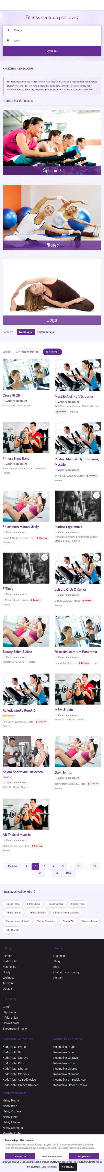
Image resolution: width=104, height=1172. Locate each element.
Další (68, 873)
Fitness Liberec (13, 912)
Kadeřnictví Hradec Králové (20, 1085)
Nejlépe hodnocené (27, 352)
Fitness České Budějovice (66, 912)
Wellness (8, 977)
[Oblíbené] (44, 364)
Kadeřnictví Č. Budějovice (19, 1079)
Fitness (7, 955)
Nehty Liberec (12, 1122)
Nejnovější (26, 332)
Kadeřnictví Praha (14, 1046)
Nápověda (9, 1012)
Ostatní (7, 988)
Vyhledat (52, 50)
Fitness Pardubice (46, 921)
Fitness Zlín (68, 921)
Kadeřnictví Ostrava (15, 1057)
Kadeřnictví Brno (13, 1052)
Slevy (56, 961)
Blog (56, 966)
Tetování (8, 983)
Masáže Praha (12, 1133)
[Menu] (97, 4)
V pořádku (67, 1166)
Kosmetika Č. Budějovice (69, 1079)
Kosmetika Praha (64, 1046)
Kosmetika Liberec (65, 1068)
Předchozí (13, 866)
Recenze (59, 955)
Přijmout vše (20, 1157)
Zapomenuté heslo (15, 1028)
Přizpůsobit (84, 1157)
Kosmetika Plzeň (64, 1063)
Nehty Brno (10, 1106)
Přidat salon (10, 1017)
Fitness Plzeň (78, 904)
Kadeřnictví (10, 961)
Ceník (6, 1006)
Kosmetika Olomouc (66, 1074)
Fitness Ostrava (55, 904)
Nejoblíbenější (46, 332)
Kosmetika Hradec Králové (70, 1085)
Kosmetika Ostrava (65, 1057)
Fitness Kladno (89, 921)
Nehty (6, 972)
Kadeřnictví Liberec (15, 1068)
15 (94, 866)
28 (57, 873)
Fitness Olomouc (37, 912)
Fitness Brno (33, 904)
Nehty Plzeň (10, 1117)
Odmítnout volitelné (52, 1157)
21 (40, 873)
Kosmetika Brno (63, 1052)
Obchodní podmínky (66, 972)
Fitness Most (12, 930)
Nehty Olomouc (13, 1127)
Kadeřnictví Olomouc (16, 1074)
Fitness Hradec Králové (17, 921)
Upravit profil (11, 1023)
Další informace (49, 1167)
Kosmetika (9, 966)
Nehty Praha (11, 1100)
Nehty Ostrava (12, 1111)
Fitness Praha (13, 904)
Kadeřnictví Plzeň (14, 1063)
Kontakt (58, 977)
